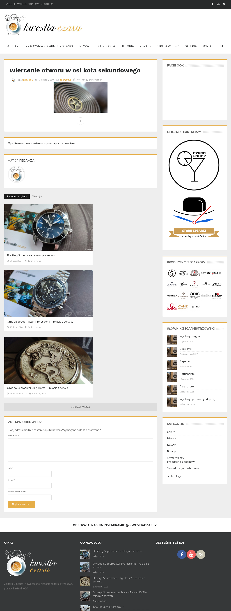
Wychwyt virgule (190, 336)
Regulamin (22, 605)
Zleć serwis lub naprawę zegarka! (29, 4)
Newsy (171, 445)
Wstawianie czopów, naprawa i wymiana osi (43, 151)
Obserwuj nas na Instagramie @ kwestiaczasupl (115, 497)
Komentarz (14, 293)
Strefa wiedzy (175, 458)
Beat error (186, 348)
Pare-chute (187, 386)
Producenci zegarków (181, 461)
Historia (172, 438)
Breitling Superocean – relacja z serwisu (26, 244)
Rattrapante (187, 374)
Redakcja (28, 88)
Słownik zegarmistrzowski (183, 468)
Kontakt (58, 605)
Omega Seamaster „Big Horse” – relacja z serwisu (131, 244)
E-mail (11, 338)
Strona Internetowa (17, 350)
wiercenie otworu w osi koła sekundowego (63, 73)
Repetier (185, 361)
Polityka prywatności (41, 605)
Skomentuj (65, 88)
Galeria (171, 432)
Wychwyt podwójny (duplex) (197, 399)
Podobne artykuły (17, 204)
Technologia (174, 476)
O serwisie (9, 605)
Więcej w (37, 204)
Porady (171, 451)
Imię (10, 326)
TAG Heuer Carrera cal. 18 (108, 578)
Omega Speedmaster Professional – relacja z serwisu (77, 244)
